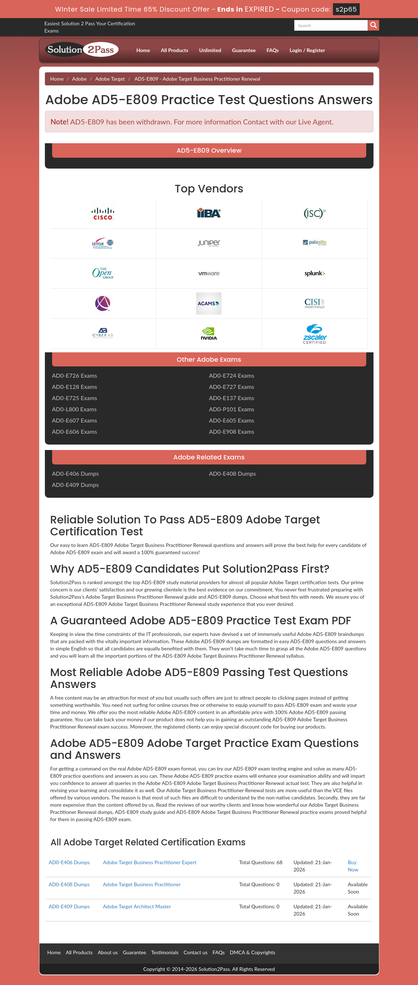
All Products (175, 50)
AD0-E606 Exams (74, 431)
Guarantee (244, 50)
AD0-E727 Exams (231, 386)
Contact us (195, 952)
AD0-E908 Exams (231, 431)
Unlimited (210, 50)
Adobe (79, 79)
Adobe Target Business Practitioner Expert (149, 862)
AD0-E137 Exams (231, 397)
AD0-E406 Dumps (75, 473)
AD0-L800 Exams (74, 409)
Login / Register (307, 50)
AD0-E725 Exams (74, 397)
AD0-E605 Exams (231, 420)
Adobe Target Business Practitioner (142, 884)
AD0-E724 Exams (231, 375)
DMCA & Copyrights (252, 952)
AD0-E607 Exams (74, 420)
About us (108, 952)
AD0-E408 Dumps (232, 473)
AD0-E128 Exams (74, 386)
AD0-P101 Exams (231, 409)
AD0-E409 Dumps (75, 484)
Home (143, 50)
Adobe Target (110, 79)
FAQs (272, 50)
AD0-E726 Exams (74, 375)
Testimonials (165, 952)
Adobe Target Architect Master (137, 906)
